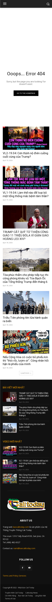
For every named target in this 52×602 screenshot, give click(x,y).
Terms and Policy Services (14, 575)
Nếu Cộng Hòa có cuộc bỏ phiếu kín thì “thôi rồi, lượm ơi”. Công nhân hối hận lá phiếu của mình (26, 360)
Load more (26, 373)
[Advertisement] (26, 35)
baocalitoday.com (21, 527)
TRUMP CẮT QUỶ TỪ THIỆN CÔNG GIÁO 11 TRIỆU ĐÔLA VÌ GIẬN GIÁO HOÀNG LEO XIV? (26, 235)
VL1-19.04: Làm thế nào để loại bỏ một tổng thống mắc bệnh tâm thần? (26, 194)
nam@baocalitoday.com (24, 548)
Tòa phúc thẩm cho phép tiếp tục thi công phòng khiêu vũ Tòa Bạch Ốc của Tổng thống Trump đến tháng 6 (25, 278)
